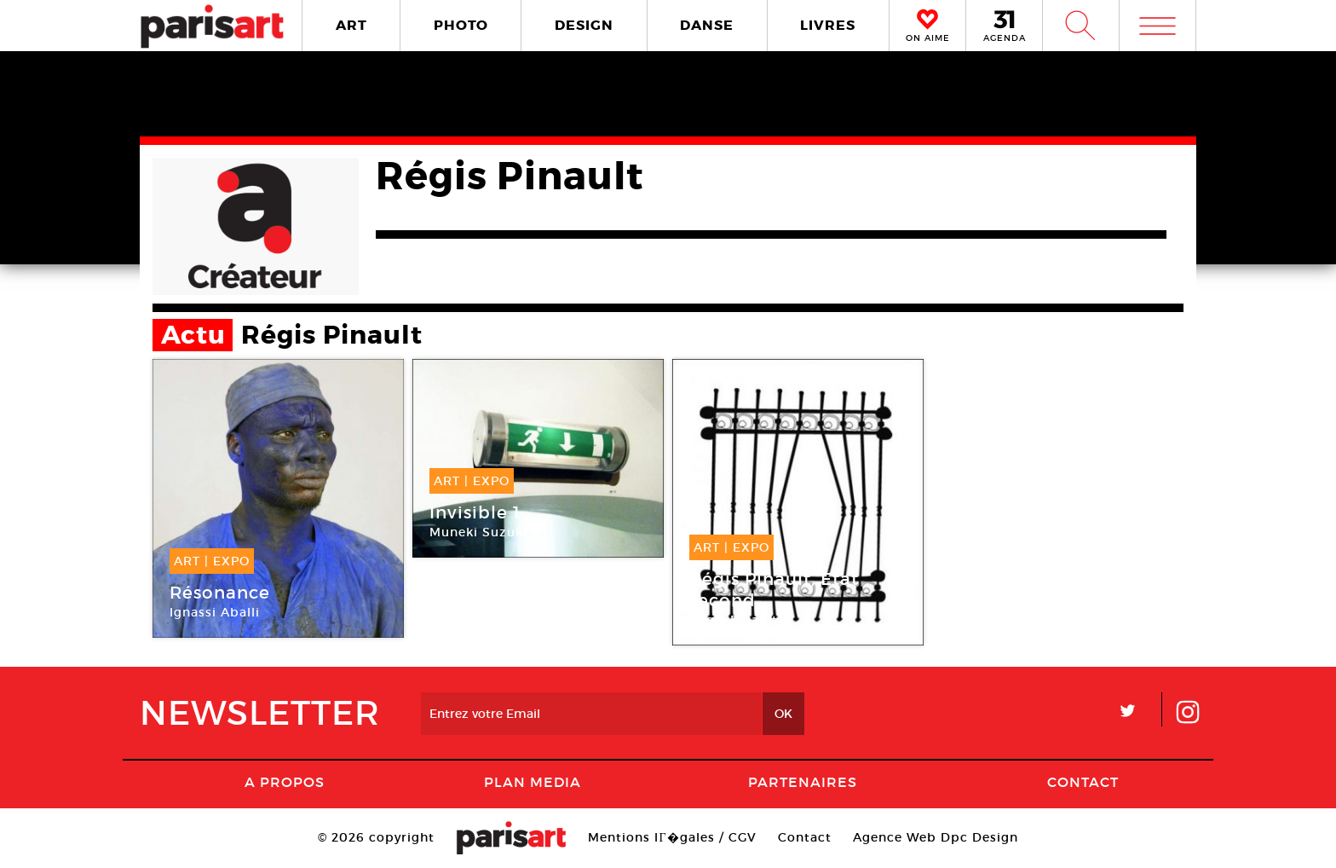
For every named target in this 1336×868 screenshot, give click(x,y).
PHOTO (461, 25)
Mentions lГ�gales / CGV (672, 837)
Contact (1083, 781)
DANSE (707, 25)
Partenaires (802, 781)
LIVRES (827, 25)
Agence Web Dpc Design (935, 837)
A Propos (285, 781)
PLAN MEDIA (532, 781)
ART (351, 25)
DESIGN (584, 25)
